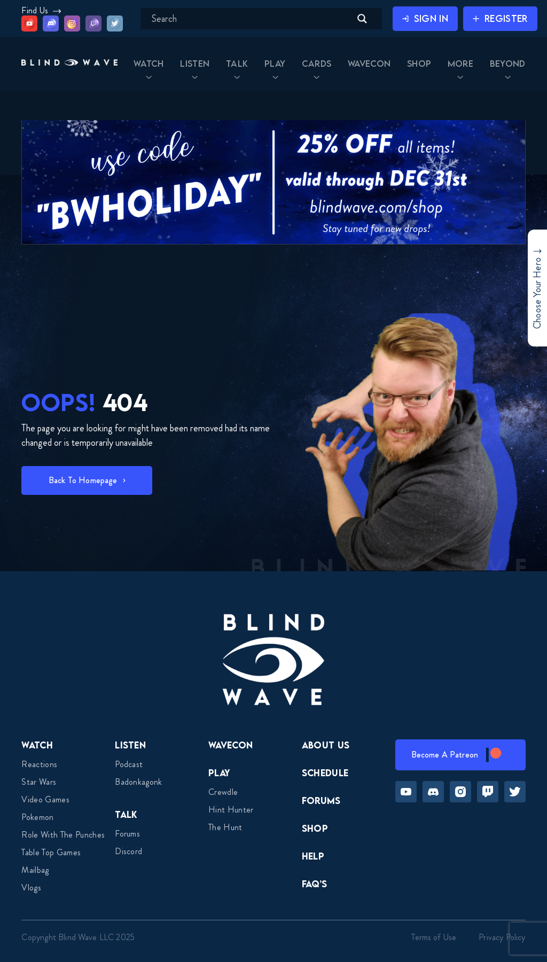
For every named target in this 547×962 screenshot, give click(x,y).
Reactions (39, 764)
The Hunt (225, 827)
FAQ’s (314, 883)
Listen (130, 745)
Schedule (325, 772)
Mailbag (35, 870)
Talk (126, 814)
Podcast (129, 764)
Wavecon (230, 745)
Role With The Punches (63, 835)
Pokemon (37, 817)
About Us (326, 745)
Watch (37, 745)
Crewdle (223, 792)
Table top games (51, 852)
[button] (69, 63)
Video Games (45, 799)
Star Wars (38, 782)
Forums (127, 833)
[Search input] (250, 19)
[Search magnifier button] (362, 19)
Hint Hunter (231, 809)
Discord (128, 851)
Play (219, 772)
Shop (315, 828)
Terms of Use (433, 937)
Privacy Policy (502, 937)
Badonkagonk (138, 782)
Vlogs (31, 887)
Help (313, 856)
